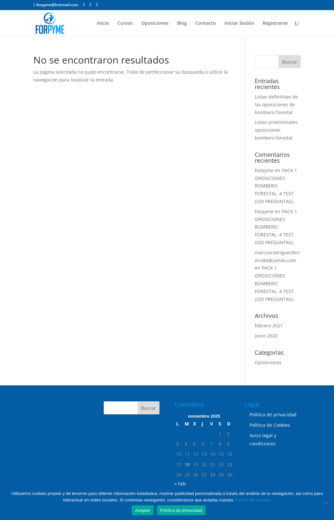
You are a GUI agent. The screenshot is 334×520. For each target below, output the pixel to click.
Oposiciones (155, 23)
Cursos (125, 23)
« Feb (180, 484)
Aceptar (142, 510)
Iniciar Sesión (239, 23)
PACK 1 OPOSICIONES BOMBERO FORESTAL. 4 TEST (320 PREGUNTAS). (276, 185)
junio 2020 (266, 336)
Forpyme (264, 170)
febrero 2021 (269, 325)
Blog (182, 23)
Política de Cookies (270, 425)
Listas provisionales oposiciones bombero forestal (276, 130)
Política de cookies (252, 500)
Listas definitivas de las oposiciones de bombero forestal (276, 104)
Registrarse (275, 23)
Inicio (103, 23)
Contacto (205, 23)
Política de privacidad (273, 414)
